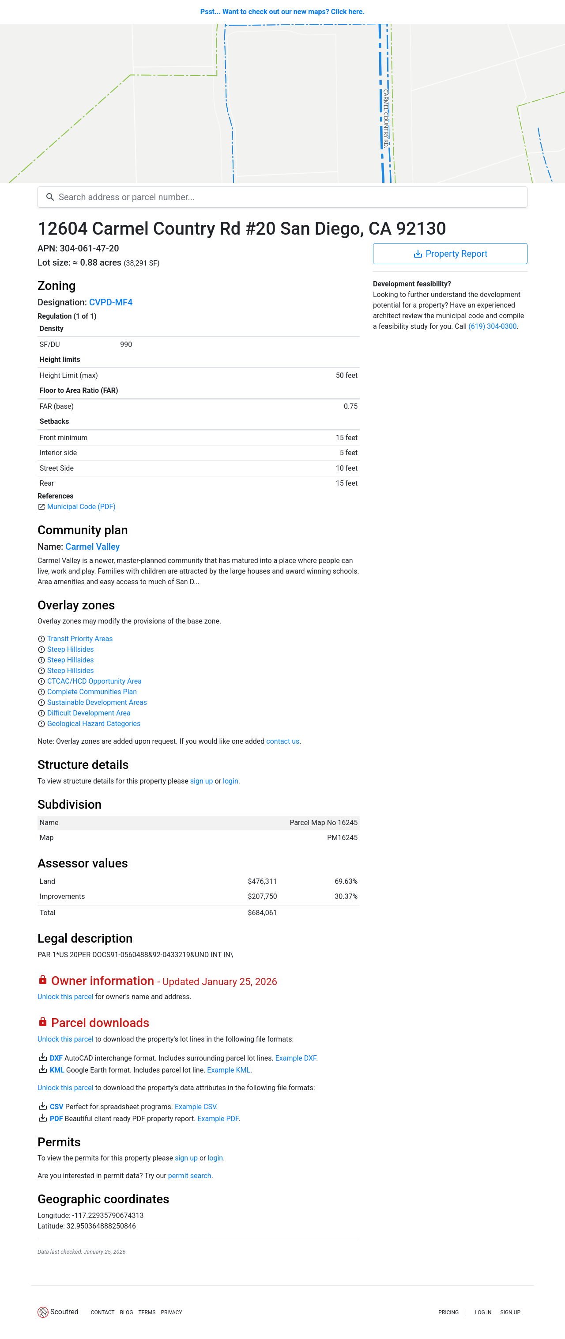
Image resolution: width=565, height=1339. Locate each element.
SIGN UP (510, 1312)
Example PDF (217, 1119)
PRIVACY (171, 1312)
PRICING (448, 1312)
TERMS (146, 1312)
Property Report (450, 253)
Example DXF (295, 1058)
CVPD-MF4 (110, 302)
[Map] (282, 103)
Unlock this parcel (66, 997)
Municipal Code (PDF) (81, 506)
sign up (201, 781)
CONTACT (103, 1312)
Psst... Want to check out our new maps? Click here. (282, 12)
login (230, 781)
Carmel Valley (92, 546)
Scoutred (64, 1312)
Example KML (228, 1070)
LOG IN (483, 1312)
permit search (189, 1176)
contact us (282, 741)
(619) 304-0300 (492, 326)
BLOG (126, 1312)
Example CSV (195, 1107)
